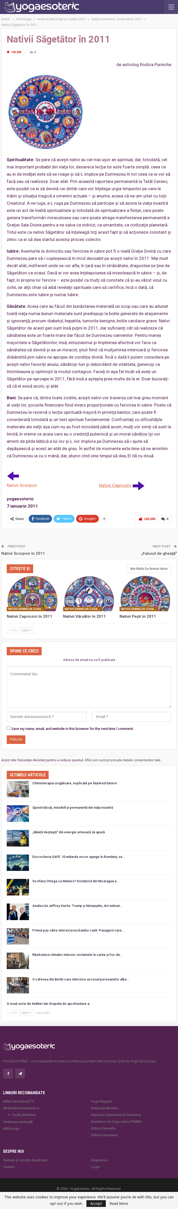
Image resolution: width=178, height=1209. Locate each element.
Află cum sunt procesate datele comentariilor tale (122, 760)
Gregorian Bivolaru (104, 1108)
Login (95, 1167)
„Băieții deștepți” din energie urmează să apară (68, 832)
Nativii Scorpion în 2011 (23, 553)
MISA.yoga (11, 1128)
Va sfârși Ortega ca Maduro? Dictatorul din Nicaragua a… (75, 881)
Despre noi (99, 1160)
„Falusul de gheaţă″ (159, 553)
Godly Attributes (24, 1115)
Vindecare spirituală (18, 1122)
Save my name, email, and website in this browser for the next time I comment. (72, 728)
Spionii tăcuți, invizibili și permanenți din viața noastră (72, 807)
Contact (9, 1167)
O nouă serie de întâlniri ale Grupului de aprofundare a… (49, 1004)
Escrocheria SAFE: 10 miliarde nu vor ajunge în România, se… (78, 857)
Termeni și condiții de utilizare (25, 1160)
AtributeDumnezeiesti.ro (21, 1108)
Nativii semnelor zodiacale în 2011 (27, 609)
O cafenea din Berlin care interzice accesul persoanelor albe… (80, 979)
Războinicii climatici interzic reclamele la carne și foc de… (77, 955)
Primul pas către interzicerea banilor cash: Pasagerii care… (78, 930)
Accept (96, 1203)
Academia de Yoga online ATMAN (116, 1121)
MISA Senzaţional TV (18, 1101)
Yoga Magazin (102, 1101)
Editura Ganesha (103, 1128)
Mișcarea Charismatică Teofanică (115, 1115)
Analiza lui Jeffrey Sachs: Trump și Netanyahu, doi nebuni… (77, 906)
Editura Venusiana (104, 1135)
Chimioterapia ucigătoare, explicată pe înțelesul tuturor (74, 783)
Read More (118, 1203)
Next (27, 630)
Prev (13, 630)
